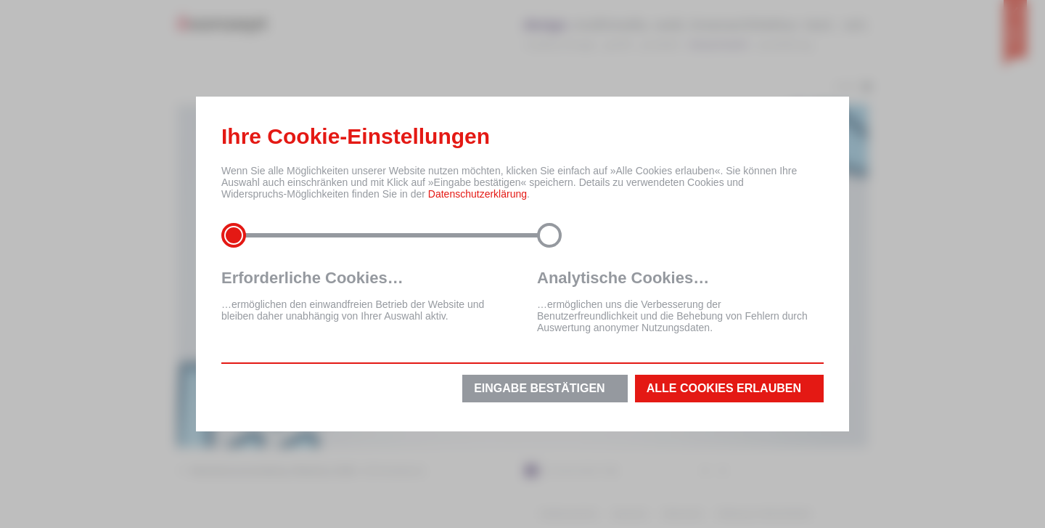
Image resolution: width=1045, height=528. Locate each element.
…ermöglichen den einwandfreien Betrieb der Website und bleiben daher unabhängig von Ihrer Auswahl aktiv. (364, 295)
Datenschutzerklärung (477, 194)
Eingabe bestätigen (539, 388)
